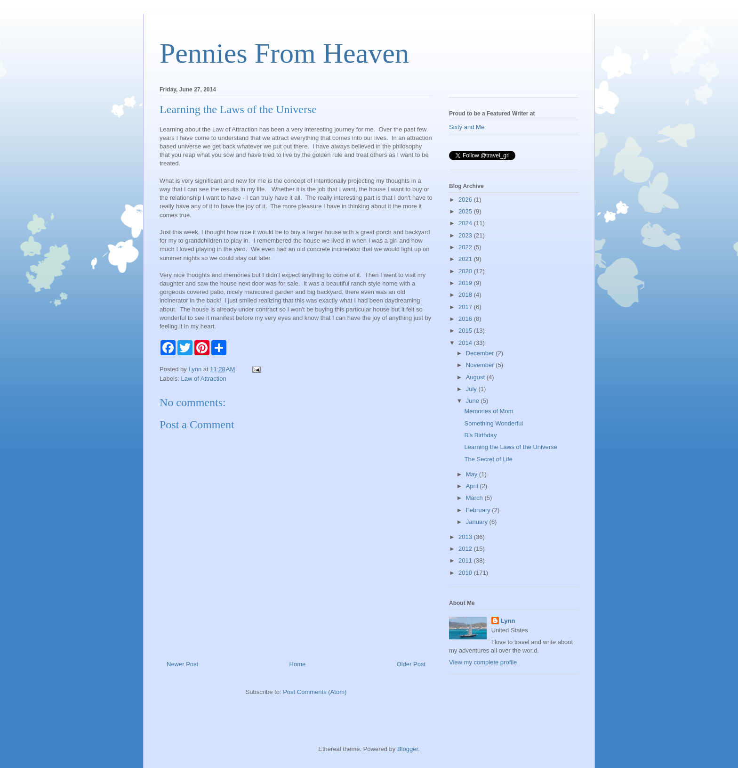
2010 (466, 572)
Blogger (407, 748)
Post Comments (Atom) (314, 691)
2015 (466, 330)
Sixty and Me (466, 127)
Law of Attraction (203, 378)
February (479, 510)
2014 (466, 342)
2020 (466, 271)
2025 (466, 211)
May (472, 474)
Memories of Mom (488, 411)
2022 (466, 247)
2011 (466, 560)
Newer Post (182, 664)
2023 (466, 235)
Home (297, 664)
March (475, 497)
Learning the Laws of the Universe (510, 446)
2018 (466, 294)
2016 (466, 318)
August (476, 377)
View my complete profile (483, 662)
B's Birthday (480, 435)
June (473, 400)
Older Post (411, 664)
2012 (466, 548)
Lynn (508, 620)
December (481, 353)
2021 (466, 258)
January (477, 521)
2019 (466, 282)
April (473, 486)
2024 (466, 223)
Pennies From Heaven (284, 53)
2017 (466, 306)
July (472, 388)
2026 (466, 199)
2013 (466, 536)
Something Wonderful (493, 423)
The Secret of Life (488, 459)
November (481, 364)
